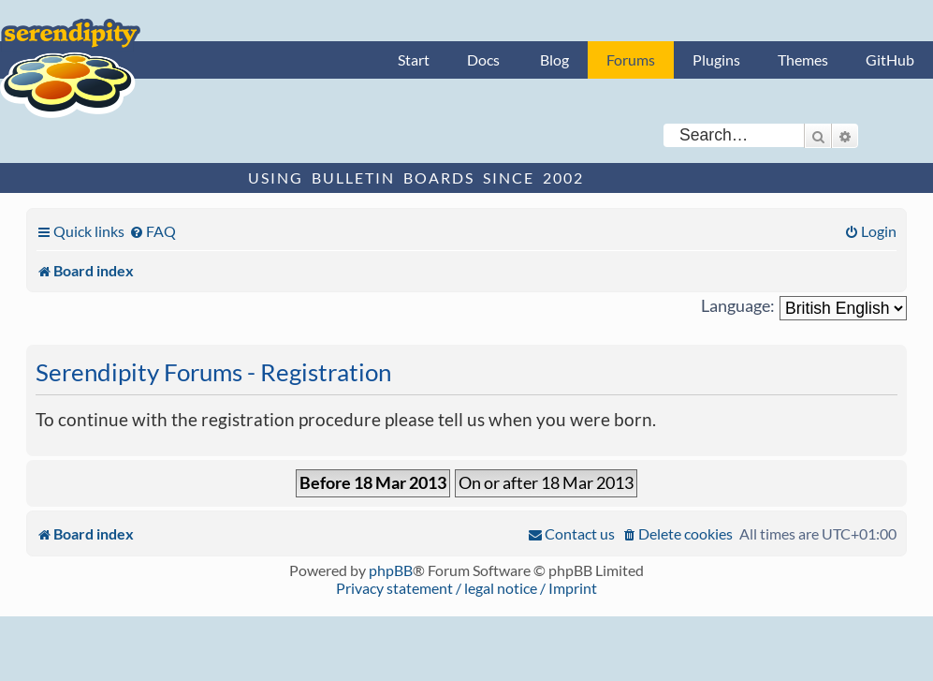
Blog (554, 59)
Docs (483, 59)
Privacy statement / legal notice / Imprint (466, 588)
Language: (738, 306)
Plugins (716, 59)
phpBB (391, 570)
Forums (630, 59)
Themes (803, 59)
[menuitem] (152, 231)
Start (414, 59)
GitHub (890, 59)
